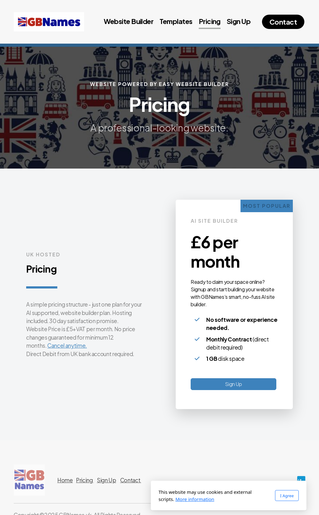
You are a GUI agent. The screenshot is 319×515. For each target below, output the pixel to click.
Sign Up (233, 384)
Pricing (84, 480)
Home (65, 480)
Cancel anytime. (67, 345)
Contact (130, 480)
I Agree (218, 495)
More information (125, 499)
